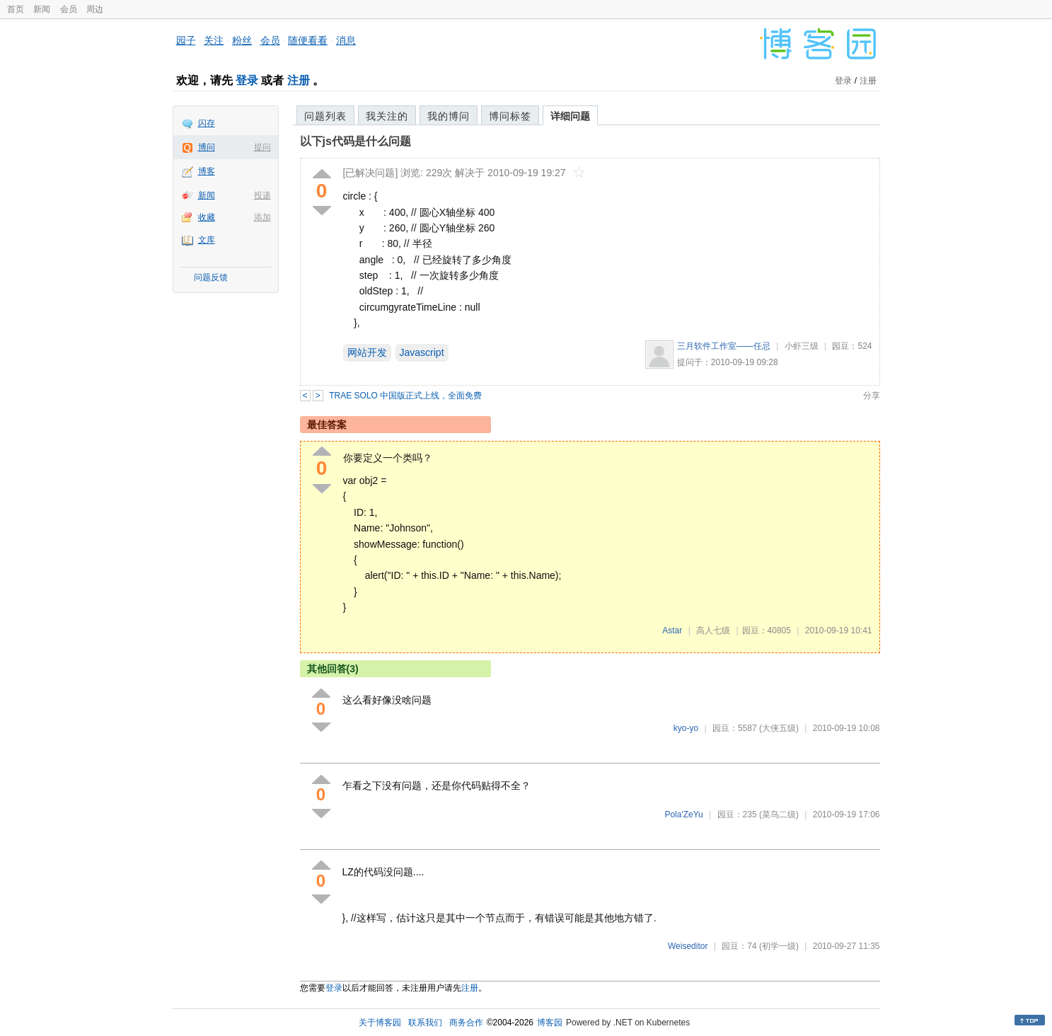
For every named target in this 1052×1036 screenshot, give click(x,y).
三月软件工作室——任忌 (723, 346)
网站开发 (367, 352)
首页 (15, 9)
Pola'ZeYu (683, 814)
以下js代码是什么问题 (355, 141)
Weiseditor (687, 946)
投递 (262, 195)
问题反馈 (211, 277)
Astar (672, 630)
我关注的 (387, 116)
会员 (68, 9)
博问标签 (510, 116)
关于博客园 (380, 1023)
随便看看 (308, 40)
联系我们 (425, 1023)
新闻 (41, 9)
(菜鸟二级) (779, 814)
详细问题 (570, 116)
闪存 (206, 123)
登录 (247, 80)
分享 (871, 396)
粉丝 (242, 40)
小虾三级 (802, 346)
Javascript (422, 352)
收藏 (206, 217)
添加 (262, 217)
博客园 (549, 1023)
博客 (206, 171)
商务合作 (466, 1023)
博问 (206, 147)
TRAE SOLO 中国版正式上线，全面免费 (405, 396)
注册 (298, 80)
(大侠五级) (779, 728)
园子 (186, 40)
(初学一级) (779, 946)
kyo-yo (686, 728)
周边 (94, 9)
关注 (214, 40)
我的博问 (448, 116)
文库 (206, 240)
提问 (262, 147)
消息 (346, 40)
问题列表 (325, 116)
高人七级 (713, 630)
